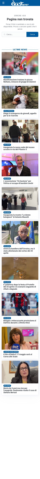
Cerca (32, 34)
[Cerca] (14, 34)
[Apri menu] (3, 3)
